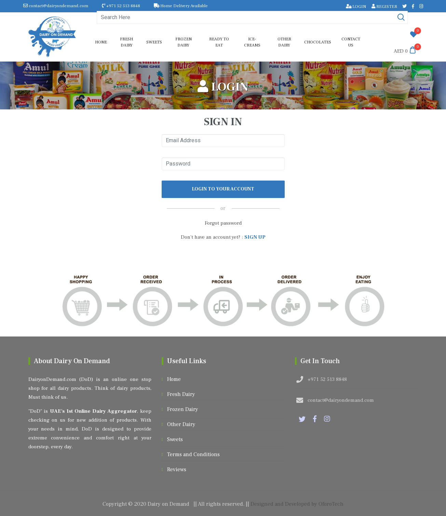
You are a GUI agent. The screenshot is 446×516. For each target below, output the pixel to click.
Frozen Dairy (183, 42)
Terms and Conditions (193, 454)
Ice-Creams (252, 42)
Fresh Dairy (126, 42)
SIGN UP (255, 237)
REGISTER (384, 6)
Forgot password (223, 223)
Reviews (176, 469)
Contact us (350, 42)
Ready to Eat (219, 42)
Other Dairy (284, 42)
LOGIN (356, 6)
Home (101, 42)
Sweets (154, 42)
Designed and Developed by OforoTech (297, 504)
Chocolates (317, 42)
